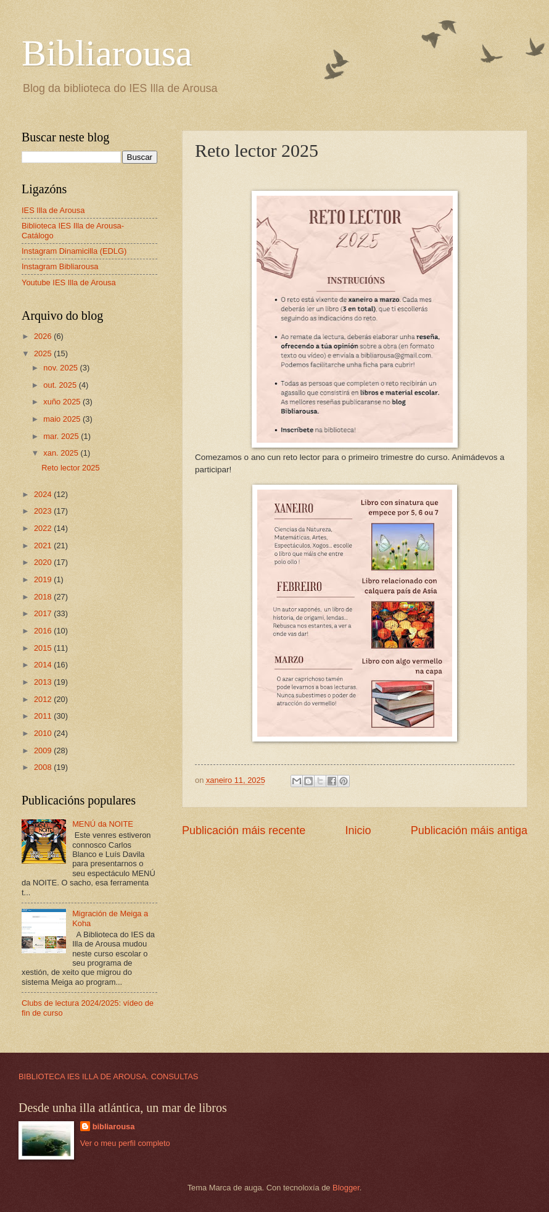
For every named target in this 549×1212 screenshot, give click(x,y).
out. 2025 (60, 385)
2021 (44, 545)
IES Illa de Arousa (53, 210)
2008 (44, 767)
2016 (44, 630)
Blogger (346, 1187)
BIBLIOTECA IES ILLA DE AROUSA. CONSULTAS (108, 1076)
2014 (44, 664)
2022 (44, 528)
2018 (44, 596)
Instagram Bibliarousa (60, 266)
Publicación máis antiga (469, 830)
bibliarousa (114, 1126)
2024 (44, 494)
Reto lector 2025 (70, 467)
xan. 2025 (61, 453)
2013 (44, 682)
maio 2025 (63, 419)
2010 (44, 733)
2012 (44, 699)
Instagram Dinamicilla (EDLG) (74, 251)
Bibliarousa (107, 53)
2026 (44, 336)
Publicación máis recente (243, 830)
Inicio (358, 830)
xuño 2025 (63, 401)
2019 (44, 579)
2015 (44, 648)
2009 (44, 750)
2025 (44, 353)
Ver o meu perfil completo (125, 1143)
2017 (44, 613)
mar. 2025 (62, 436)
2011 (44, 716)
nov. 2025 (61, 367)
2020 (44, 562)
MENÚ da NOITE (102, 824)
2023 (44, 511)
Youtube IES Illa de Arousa (69, 282)
